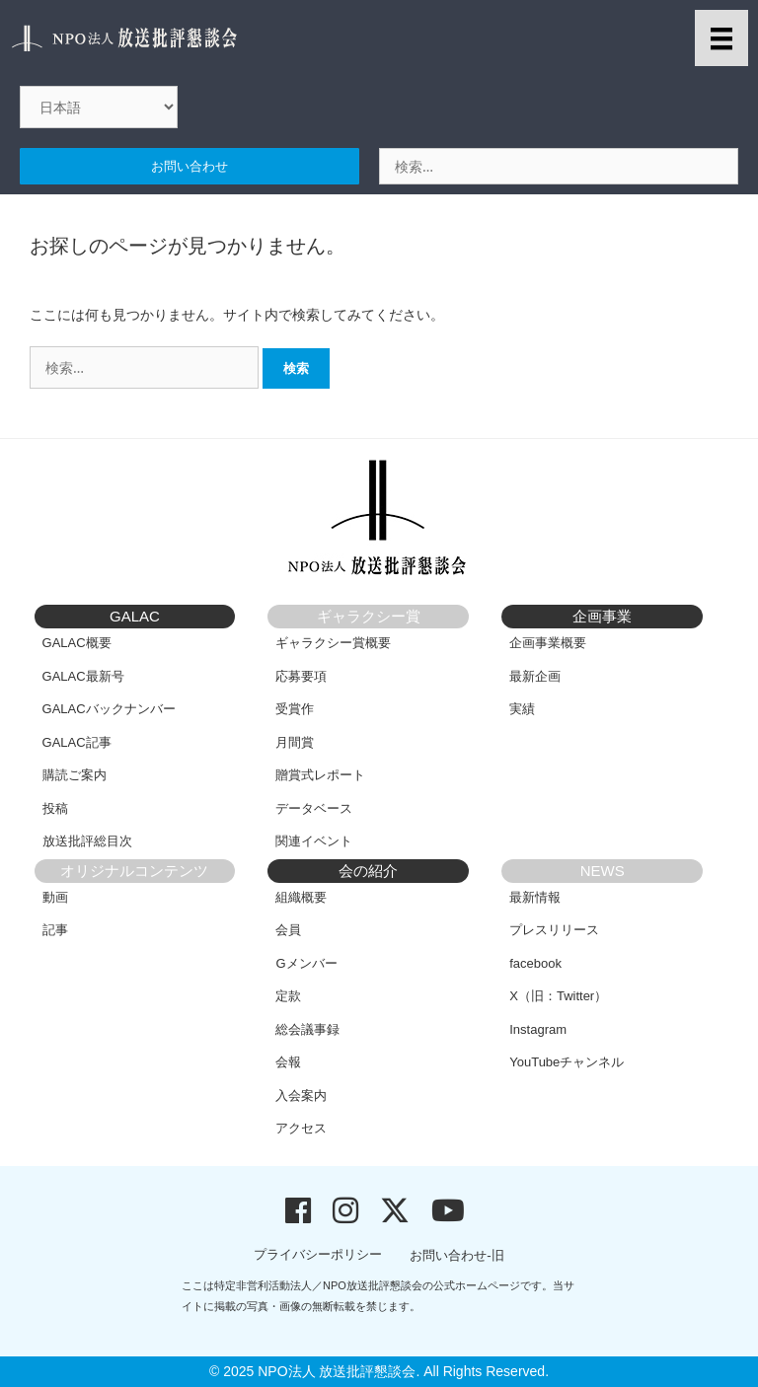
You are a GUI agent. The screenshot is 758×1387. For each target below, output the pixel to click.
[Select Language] (99, 107)
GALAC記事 (77, 742)
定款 (288, 995)
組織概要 (301, 897)
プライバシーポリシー (318, 1254)
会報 (288, 1062)
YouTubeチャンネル (566, 1062)
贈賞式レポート (320, 774)
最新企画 (535, 676)
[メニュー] (721, 38)
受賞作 (294, 708)
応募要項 (301, 676)
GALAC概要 (77, 642)
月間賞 (294, 742)
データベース (313, 808)
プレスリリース (554, 929)
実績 (522, 708)
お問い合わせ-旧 (456, 1255)
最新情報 (535, 897)
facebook (535, 963)
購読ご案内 (74, 774)
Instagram (538, 1029)
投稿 (55, 808)
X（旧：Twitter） (558, 995)
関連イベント (313, 841)
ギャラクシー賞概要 (333, 642)
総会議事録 (307, 1029)
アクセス (301, 1128)
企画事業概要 (547, 642)
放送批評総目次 (87, 841)
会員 (288, 929)
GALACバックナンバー (109, 708)
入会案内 (301, 1095)
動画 (55, 897)
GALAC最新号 (83, 676)
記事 (55, 929)
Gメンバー (306, 963)
